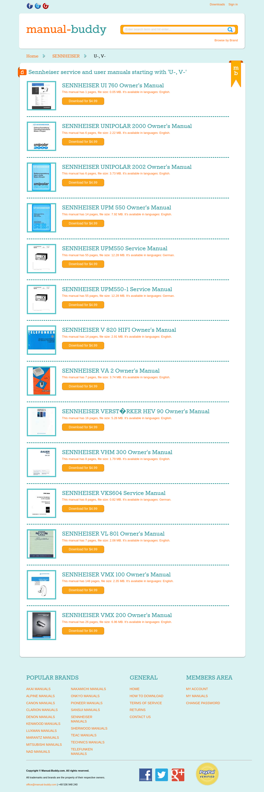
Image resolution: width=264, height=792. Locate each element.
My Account (197, 689)
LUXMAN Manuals (41, 731)
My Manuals (197, 696)
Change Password (203, 703)
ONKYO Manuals (85, 696)
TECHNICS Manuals (88, 742)
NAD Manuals (38, 751)
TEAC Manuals (84, 735)
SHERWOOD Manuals (89, 728)
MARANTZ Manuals (42, 737)
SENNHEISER (66, 56)
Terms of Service (146, 703)
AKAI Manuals (38, 689)
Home (32, 56)
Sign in (233, 4)
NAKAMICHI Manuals (88, 689)
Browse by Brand (226, 40)
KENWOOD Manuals (43, 724)
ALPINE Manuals (40, 696)
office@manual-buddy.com (41, 784)
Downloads (217, 4)
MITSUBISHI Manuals (44, 744)
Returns (138, 710)
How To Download (146, 696)
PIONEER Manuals (87, 703)
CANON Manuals (40, 703)
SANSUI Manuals (85, 710)
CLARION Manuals (42, 710)
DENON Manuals (40, 717)
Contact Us (140, 717)
